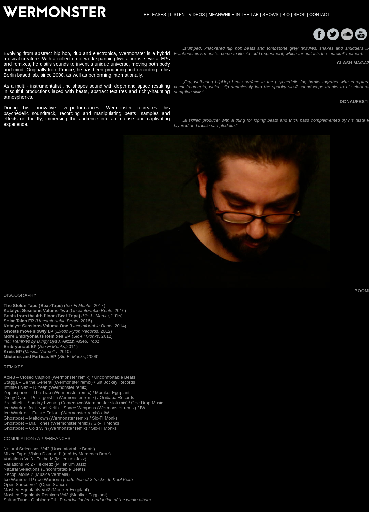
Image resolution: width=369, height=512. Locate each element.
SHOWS (270, 14)
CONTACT (319, 14)
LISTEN (177, 14)
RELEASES (155, 14)
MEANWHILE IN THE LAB (234, 14)
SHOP (299, 14)
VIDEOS (197, 14)
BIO (286, 14)
